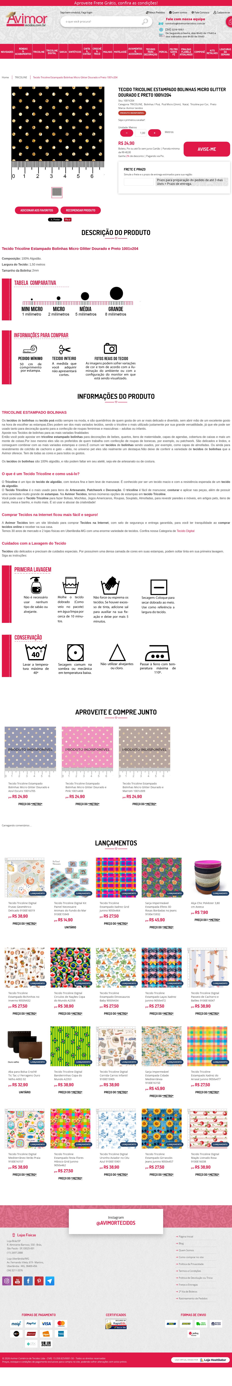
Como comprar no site (191, 1257)
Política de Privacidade (191, 1264)
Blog (181, 1243)
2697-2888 (15, 1252)
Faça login (86, 12)
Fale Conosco (202, 12)
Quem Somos (186, 1250)
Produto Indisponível (30, 752)
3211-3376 (15, 1270)
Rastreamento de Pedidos (193, 1298)
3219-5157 (174, 29)
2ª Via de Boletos (188, 1291)
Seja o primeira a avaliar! (131, 120)
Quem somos (179, 12)
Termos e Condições (190, 1271)
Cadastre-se (223, 12)
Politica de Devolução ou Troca (195, 1277)
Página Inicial (186, 1236)
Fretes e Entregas (188, 1284)
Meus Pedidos (157, 12)
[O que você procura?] (145, 21)
